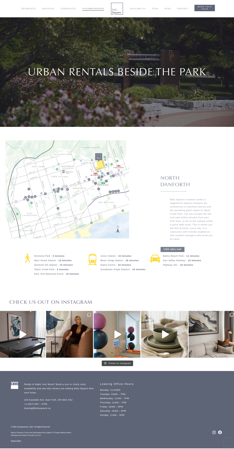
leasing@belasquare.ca (37, 408)
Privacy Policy (16, 441)
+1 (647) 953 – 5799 (35, 404)
